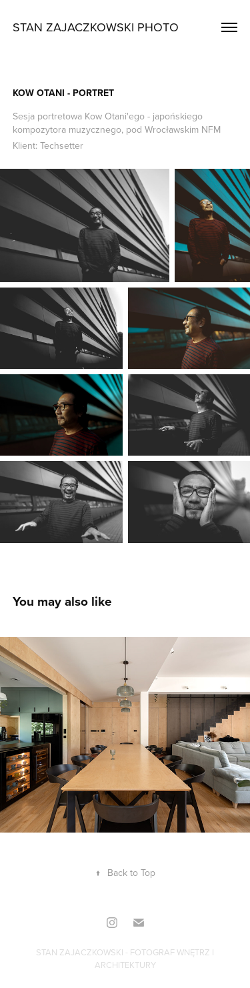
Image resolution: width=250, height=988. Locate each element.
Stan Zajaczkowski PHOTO (96, 27)
